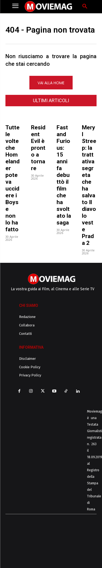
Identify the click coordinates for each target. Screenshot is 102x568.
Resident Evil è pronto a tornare (38, 147)
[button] (84, 6)
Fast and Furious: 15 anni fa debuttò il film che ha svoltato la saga (64, 175)
